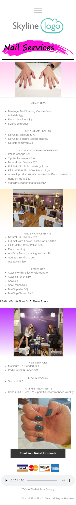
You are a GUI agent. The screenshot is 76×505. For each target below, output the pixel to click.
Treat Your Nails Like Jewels (38, 453)
